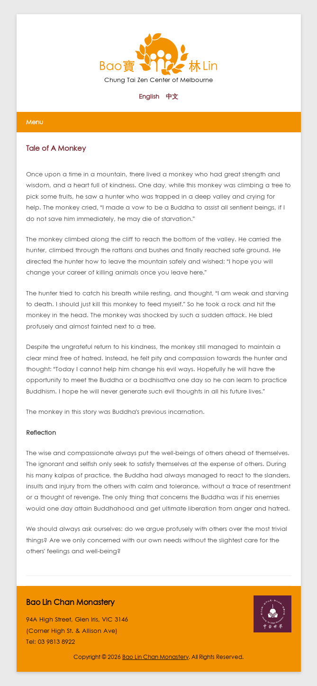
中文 (172, 96)
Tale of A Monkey (56, 148)
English (149, 96)
